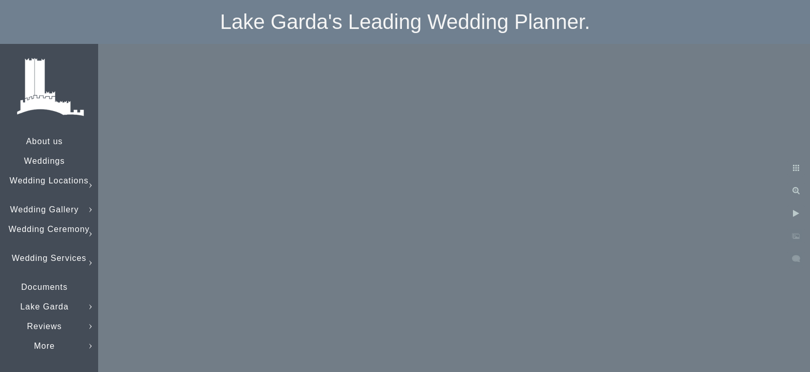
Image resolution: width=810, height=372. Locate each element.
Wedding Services (49, 258)
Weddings (44, 161)
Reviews (44, 326)
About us (44, 141)
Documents (44, 287)
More (44, 346)
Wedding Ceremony (48, 229)
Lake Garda (44, 306)
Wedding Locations (49, 180)
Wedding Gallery (44, 209)
